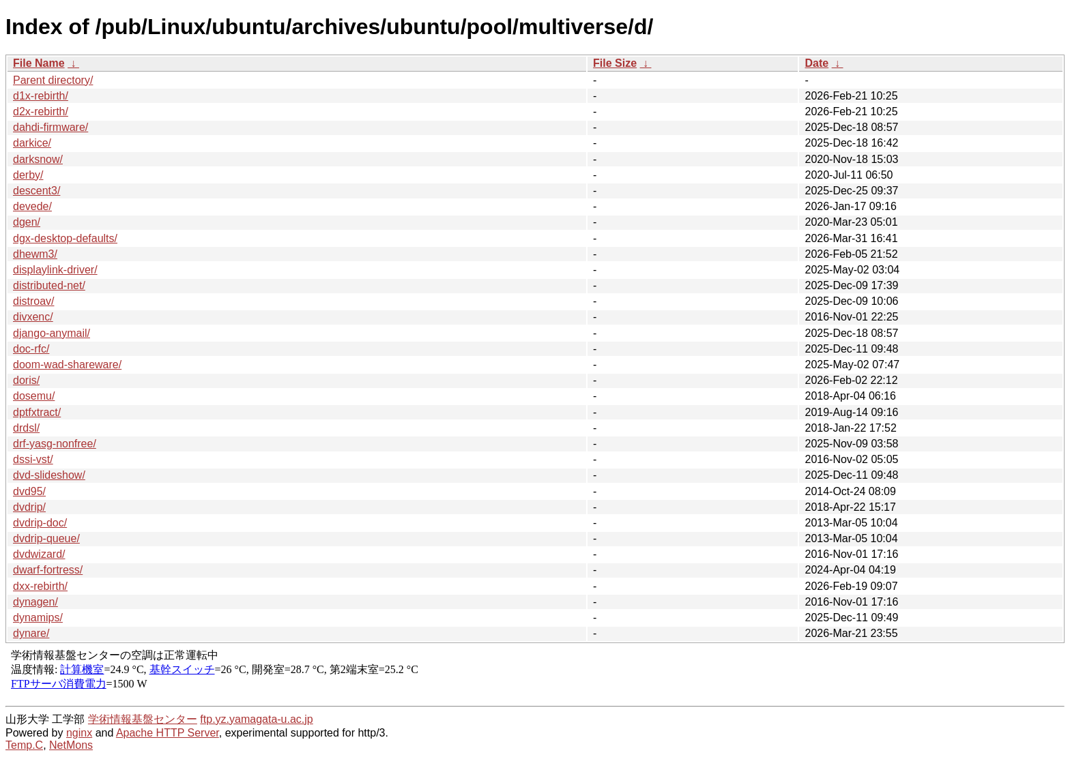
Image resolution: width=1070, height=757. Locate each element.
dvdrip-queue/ (46, 538)
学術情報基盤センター (142, 719)
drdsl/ (26, 428)
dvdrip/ (29, 507)
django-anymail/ (51, 333)
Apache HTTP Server (167, 733)
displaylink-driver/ (55, 270)
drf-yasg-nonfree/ (54, 443)
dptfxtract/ (37, 412)
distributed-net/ (49, 285)
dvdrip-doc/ (40, 523)
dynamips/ (38, 617)
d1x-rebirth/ (40, 96)
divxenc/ (33, 317)
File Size (615, 63)
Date (816, 63)
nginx (79, 733)
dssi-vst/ (33, 459)
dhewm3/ (35, 254)
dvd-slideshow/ (49, 475)
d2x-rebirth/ (40, 111)
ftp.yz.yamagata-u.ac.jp (256, 719)
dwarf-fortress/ (48, 570)
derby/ (28, 175)
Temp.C (24, 745)
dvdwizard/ (39, 554)
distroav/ (33, 301)
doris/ (26, 380)
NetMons (71, 745)
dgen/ (26, 222)
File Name (39, 63)
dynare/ (31, 633)
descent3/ (36, 190)
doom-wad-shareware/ (67, 364)
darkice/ (32, 143)
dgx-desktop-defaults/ (65, 238)
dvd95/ (29, 491)
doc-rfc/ (31, 349)
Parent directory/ (53, 80)
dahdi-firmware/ (50, 127)
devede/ (32, 206)
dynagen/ (35, 602)
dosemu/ (34, 396)
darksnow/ (38, 159)
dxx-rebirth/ (40, 586)
